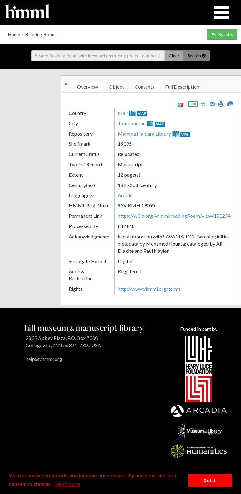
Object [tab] (116, 87)
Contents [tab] (144, 87)
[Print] (220, 103)
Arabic (125, 195)
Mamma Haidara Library (144, 134)
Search (196, 55)
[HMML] (84, 328)
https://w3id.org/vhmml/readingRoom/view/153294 (174, 216)
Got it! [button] (210, 480)
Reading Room (40, 34)
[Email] (212, 103)
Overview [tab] (87, 87)
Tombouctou (132, 123)
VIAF (142, 113)
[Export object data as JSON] (193, 105)
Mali (123, 113)
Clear (174, 55)
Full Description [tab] (182, 87)
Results (222, 34)
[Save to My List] (203, 103)
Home (14, 34)
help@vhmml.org (44, 359)
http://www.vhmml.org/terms (149, 289)
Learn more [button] (67, 484)
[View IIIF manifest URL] (181, 105)
